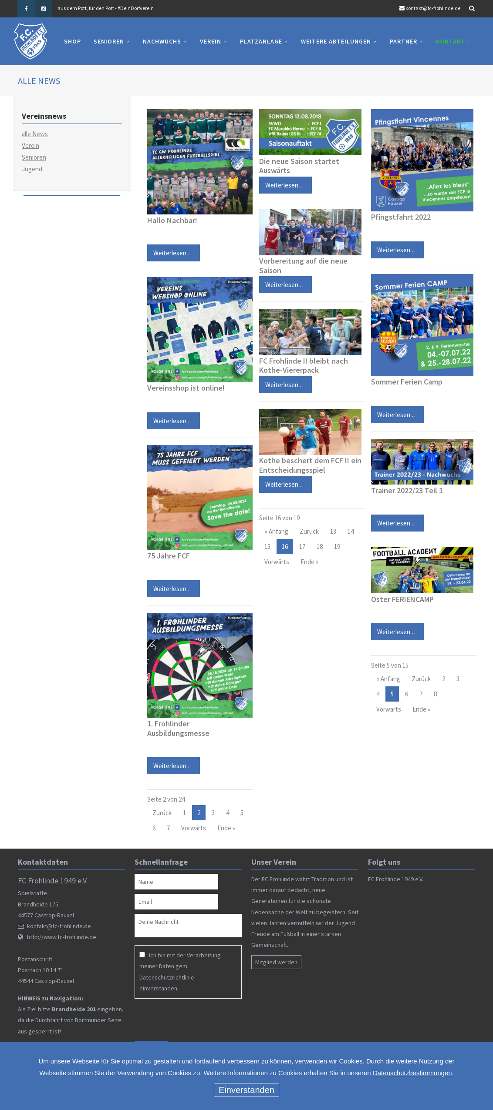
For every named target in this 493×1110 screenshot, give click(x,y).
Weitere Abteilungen (336, 41)
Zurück (162, 813)
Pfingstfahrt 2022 (401, 217)
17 (302, 546)
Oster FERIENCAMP (402, 599)
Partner (403, 41)
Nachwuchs (162, 41)
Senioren (109, 41)
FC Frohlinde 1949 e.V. (395, 879)
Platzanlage (261, 41)
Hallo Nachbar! (172, 220)
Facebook (26, 8)
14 (351, 531)
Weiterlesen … (170, 250)
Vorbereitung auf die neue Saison (303, 265)
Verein (210, 41)
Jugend (32, 169)
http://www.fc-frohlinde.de (61, 937)
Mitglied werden (276, 962)
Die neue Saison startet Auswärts (299, 166)
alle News (35, 134)
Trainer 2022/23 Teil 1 (407, 490)
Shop (72, 41)
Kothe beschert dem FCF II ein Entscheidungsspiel (310, 465)
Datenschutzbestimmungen (412, 1073)
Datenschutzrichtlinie (166, 977)
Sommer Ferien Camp (406, 382)
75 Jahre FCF (168, 556)
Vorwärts (193, 828)
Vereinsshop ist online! (186, 388)
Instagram (43, 8)
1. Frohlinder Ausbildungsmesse (178, 728)
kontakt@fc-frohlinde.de (432, 8)
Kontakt (450, 41)
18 (320, 546)
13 (333, 531)
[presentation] (191, 1020)
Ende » (226, 828)
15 (267, 546)
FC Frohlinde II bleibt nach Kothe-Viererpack (303, 365)
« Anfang (276, 531)
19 (337, 546)
